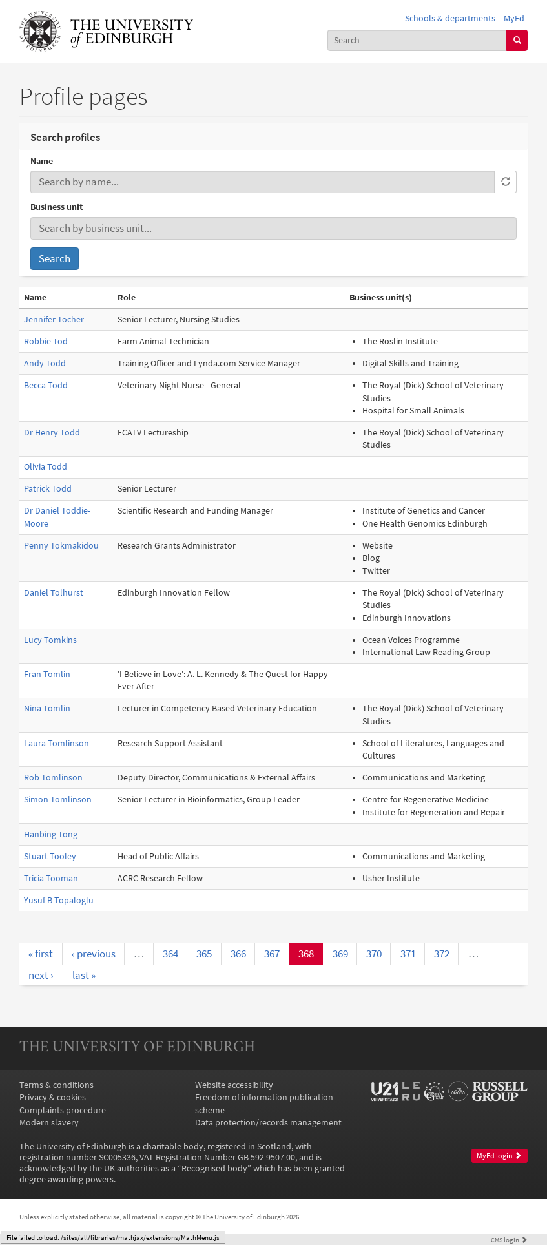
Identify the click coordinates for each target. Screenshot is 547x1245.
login (509, 1239)
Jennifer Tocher (54, 319)
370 (374, 954)
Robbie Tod (46, 341)
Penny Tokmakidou (61, 545)
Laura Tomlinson (56, 743)
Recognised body (214, 1168)
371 (408, 954)
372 (441, 954)
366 (238, 954)
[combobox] (417, 40)
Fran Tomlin (47, 674)
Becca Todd (46, 385)
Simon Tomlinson (58, 799)
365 (204, 954)
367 (272, 954)
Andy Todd (45, 363)
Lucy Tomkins (50, 639)
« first (40, 954)
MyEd (514, 18)
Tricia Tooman (51, 878)
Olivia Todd (45, 466)
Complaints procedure (62, 1110)
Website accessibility (234, 1085)
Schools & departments (450, 18)
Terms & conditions (56, 1085)
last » (84, 975)
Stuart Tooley (50, 856)
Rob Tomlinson (53, 777)
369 (340, 954)
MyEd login (499, 1155)
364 (170, 954)
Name (41, 161)
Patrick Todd (48, 488)
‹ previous (94, 954)
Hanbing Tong (50, 834)
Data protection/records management (268, 1122)
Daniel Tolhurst (53, 592)
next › (41, 975)
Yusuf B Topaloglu (59, 900)
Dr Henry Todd (52, 432)
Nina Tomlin (47, 708)
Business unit (56, 207)
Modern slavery (49, 1122)
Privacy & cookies (52, 1097)
